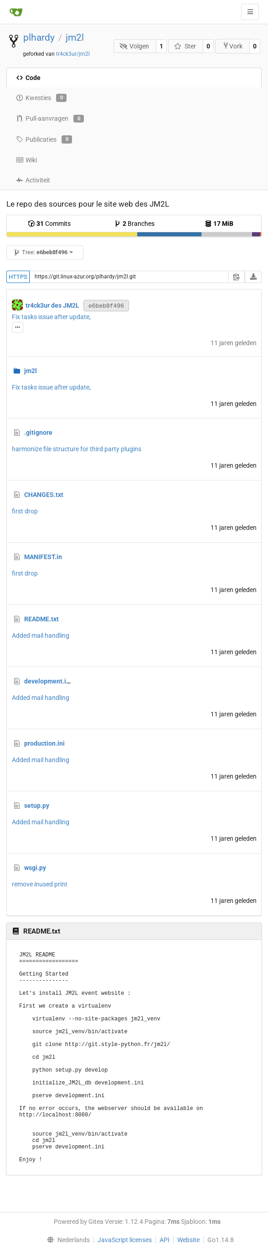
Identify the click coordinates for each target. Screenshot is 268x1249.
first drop (25, 511)
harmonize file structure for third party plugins (76, 449)
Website (188, 1240)
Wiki (26, 160)
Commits (49, 223)
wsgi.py (35, 867)
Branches (134, 223)
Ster (185, 46)
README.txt (41, 619)
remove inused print (39, 884)
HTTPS (18, 276)
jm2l (75, 37)
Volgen (134, 46)
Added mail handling (40, 635)
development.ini (48, 681)
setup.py (36, 805)
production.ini (44, 743)
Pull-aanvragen (50, 119)
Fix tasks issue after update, (51, 316)
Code (28, 77)
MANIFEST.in (43, 556)
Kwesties (41, 98)
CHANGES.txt (43, 494)
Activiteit (33, 180)
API (165, 1240)
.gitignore (38, 432)
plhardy (39, 37)
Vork (232, 46)
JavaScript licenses (125, 1240)
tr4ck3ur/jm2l (73, 54)
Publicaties (44, 139)
